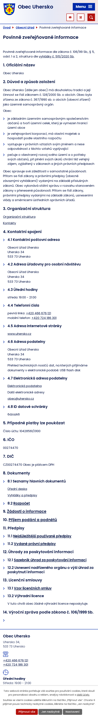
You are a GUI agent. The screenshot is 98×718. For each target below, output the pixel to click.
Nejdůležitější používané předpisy (42, 536)
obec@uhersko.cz (21, 399)
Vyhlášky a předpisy (22, 495)
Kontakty (9, 223)
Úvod (7, 28)
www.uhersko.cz (19, 334)
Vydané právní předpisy (35, 543)
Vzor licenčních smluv (33, 588)
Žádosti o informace (26, 511)
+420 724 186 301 (44, 318)
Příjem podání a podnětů (33, 519)
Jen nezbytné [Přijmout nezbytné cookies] (50, 712)
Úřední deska (17, 489)
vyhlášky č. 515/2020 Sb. (56, 56)
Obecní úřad (25, 28)
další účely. (83, 694)
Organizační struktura (19, 217)
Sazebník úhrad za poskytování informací (50, 560)
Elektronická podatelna (25, 386)
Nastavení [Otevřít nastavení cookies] (72, 712)
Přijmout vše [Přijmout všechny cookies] (27, 712)
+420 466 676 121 (38, 313)
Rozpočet (21, 503)
